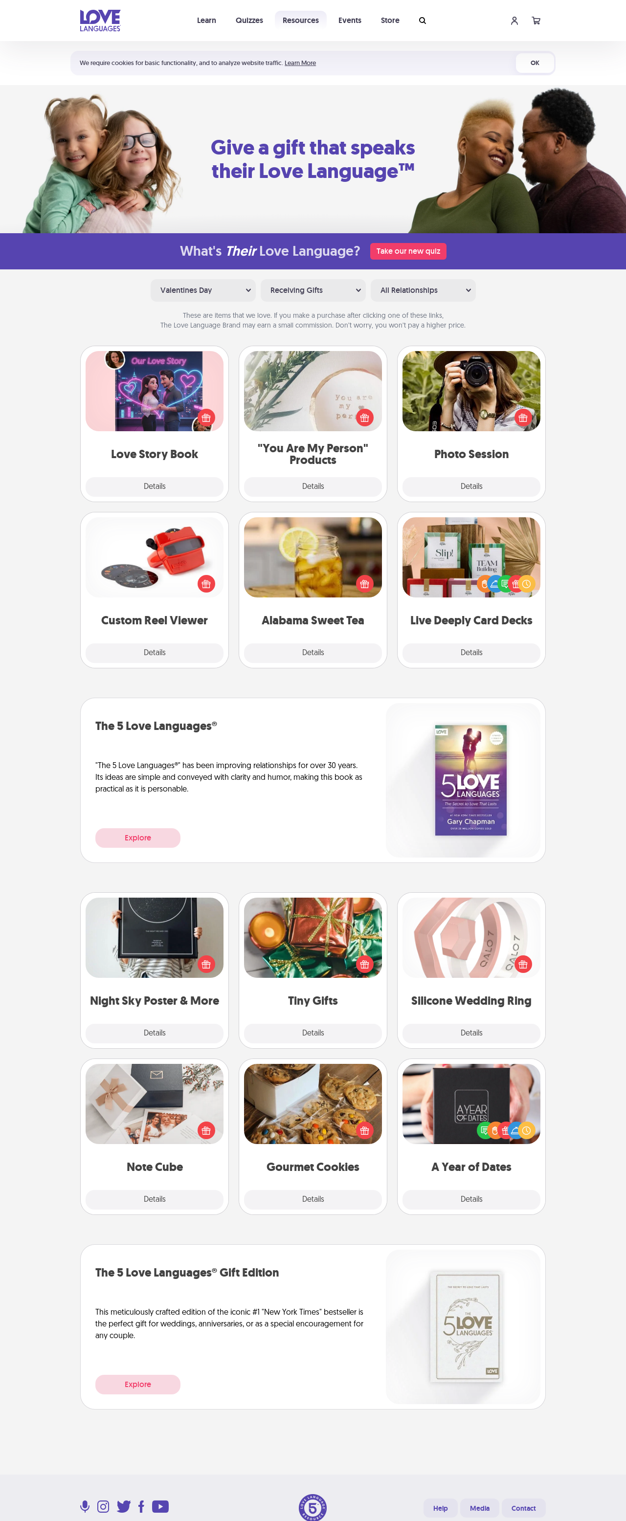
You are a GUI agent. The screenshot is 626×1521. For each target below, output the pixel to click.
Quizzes (249, 20)
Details (155, 487)
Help (440, 1508)
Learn (206, 20)
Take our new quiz (408, 251)
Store (390, 20)
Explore (138, 838)
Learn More (300, 63)
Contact (524, 1508)
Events (349, 20)
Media (480, 1508)
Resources (301, 20)
